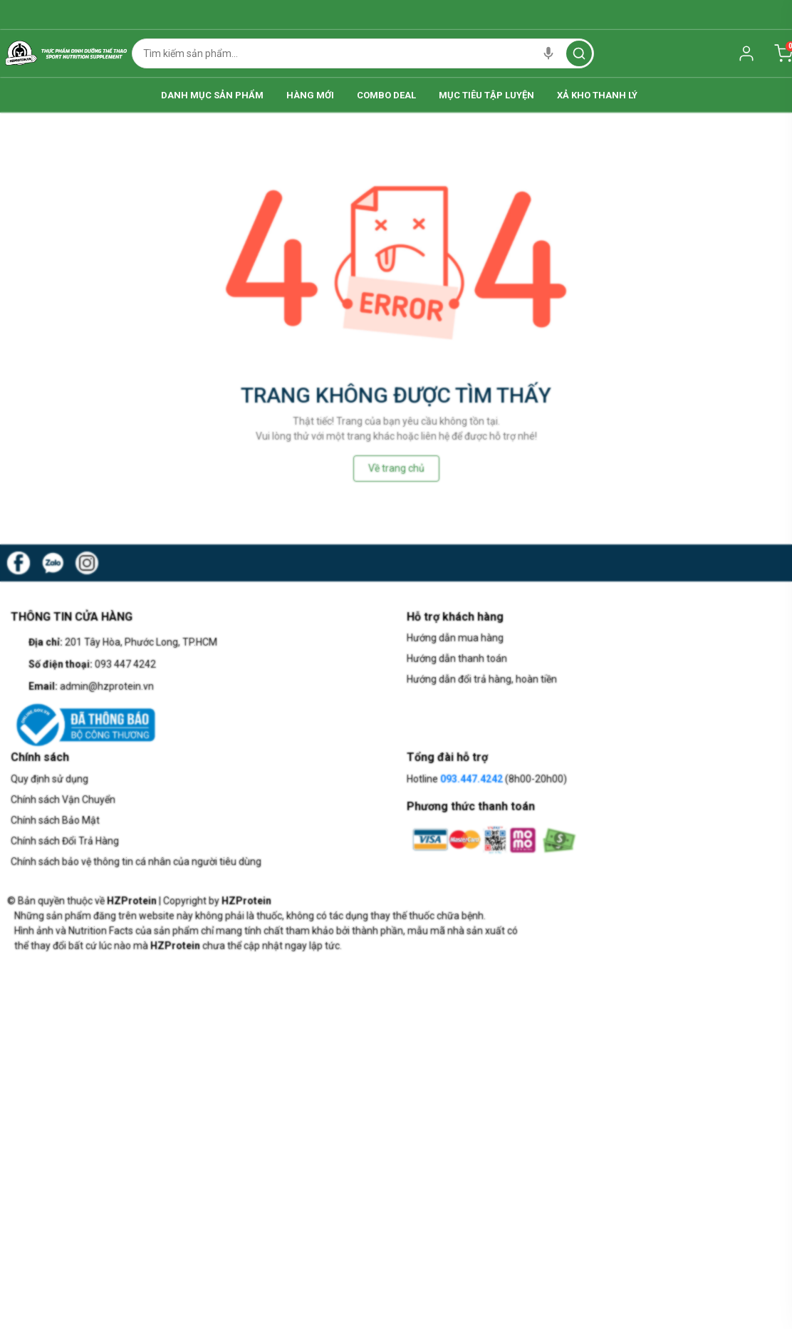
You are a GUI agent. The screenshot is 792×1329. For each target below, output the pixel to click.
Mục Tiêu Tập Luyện (520, 95)
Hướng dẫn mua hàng (455, 637)
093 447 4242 (125, 664)
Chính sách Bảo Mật (55, 820)
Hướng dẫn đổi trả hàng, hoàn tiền (482, 679)
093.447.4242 (471, 779)
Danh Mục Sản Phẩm (144, 95)
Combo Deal (386, 95)
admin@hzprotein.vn (107, 686)
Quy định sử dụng (49, 779)
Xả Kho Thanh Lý (665, 95)
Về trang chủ (396, 468)
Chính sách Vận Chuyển (63, 799)
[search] (579, 53)
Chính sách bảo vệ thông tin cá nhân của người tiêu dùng (136, 861)
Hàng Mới (276, 95)
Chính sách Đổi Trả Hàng (65, 841)
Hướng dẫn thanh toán (457, 658)
